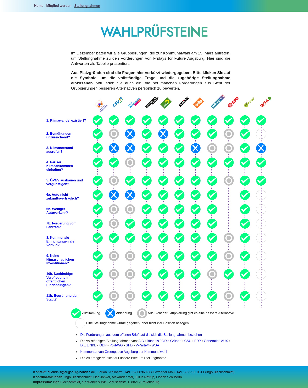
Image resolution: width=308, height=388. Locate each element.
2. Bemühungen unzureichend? (58, 135)
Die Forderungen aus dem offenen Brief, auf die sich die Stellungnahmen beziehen (141, 334)
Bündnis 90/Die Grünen (164, 341)
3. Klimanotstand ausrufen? (59, 149)
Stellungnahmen (87, 5)
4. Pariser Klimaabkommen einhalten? (59, 165)
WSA (155, 345)
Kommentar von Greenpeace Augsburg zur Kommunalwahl (123, 352)
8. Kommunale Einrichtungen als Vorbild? (60, 241)
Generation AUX (216, 341)
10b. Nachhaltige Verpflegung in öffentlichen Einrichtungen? (59, 279)
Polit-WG (116, 345)
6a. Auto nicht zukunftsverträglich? (62, 196)
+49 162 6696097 (137, 372)
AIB (141, 341)
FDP (197, 341)
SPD (129, 345)
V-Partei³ (142, 345)
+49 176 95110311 (190, 372)
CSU (187, 341)
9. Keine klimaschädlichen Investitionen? (60, 259)
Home (38, 5)
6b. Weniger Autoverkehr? (57, 210)
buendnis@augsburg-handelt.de (71, 372)
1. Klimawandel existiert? (66, 120)
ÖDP (102, 345)
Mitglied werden (58, 5)
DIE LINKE (88, 345)
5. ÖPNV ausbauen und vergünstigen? (64, 182)
